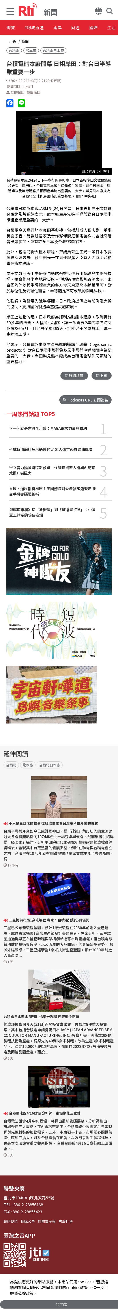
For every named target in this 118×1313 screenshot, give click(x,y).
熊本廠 (31, 50)
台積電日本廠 (53, 50)
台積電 (14, 50)
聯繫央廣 (14, 1188)
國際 (101, 27)
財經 (82, 27)
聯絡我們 (11, 1221)
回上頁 (101, 375)
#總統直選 (36, 27)
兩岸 (62, 27)
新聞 (25, 41)
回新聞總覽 (74, 375)
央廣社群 (66, 1221)
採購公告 (28, 1221)
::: (10, 41)
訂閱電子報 (47, 1221)
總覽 (11, 27)
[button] (10, 12)
